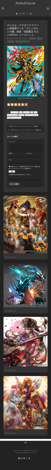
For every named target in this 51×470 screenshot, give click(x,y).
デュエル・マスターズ (22, 41)
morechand (24, 39)
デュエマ (21, 115)
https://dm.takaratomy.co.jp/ (25, 98)
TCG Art (39, 39)
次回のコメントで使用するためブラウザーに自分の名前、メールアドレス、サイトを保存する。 (24, 167)
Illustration (32, 39)
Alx (35, 453)
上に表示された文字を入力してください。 (20, 174)
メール (28, 153)
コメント (12, 141)
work (35, 112)
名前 (11, 153)
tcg (31, 112)
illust (21, 112)
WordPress (25, 453)
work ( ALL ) (11, 41)
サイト (10, 160)
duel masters (14, 112)
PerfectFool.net (25, 3)
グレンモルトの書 (12, 115)
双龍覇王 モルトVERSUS (14, 118)
